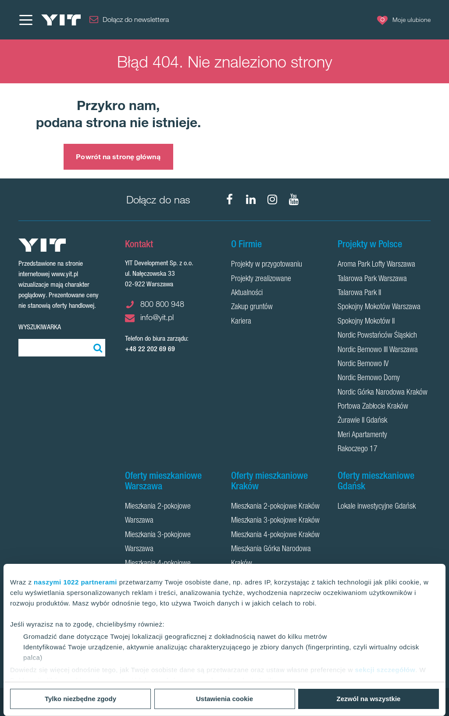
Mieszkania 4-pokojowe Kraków (275, 535)
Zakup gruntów (252, 307)
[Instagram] (272, 199)
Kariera (241, 322)
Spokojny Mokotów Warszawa (379, 307)
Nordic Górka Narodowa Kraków (383, 393)
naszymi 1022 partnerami (75, 582)
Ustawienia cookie (224, 698)
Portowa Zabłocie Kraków (373, 407)
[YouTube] (294, 199)
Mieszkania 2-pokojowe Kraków (275, 507)
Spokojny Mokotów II (366, 322)
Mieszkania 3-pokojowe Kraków (275, 521)
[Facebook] (229, 199)
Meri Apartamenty (362, 435)
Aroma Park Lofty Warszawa (376, 265)
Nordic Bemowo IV (363, 364)
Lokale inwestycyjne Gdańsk (377, 507)
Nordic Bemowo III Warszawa (378, 350)
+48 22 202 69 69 (150, 349)
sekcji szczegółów (385, 669)
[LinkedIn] (251, 199)
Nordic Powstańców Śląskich (377, 336)
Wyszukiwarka (39, 327)
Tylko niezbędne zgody (80, 698)
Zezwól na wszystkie (369, 698)
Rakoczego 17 (358, 449)
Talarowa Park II (359, 293)
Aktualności (247, 293)
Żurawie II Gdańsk (362, 421)
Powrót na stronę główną (118, 156)
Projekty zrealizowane (261, 279)
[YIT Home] (61, 19)
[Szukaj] (96, 347)
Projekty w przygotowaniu (266, 265)
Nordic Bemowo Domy (369, 378)
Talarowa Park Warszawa (372, 279)
